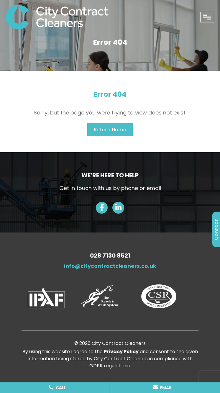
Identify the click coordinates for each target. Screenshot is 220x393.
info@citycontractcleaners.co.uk (110, 266)
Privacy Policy (121, 351)
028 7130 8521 (110, 255)
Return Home (110, 129)
